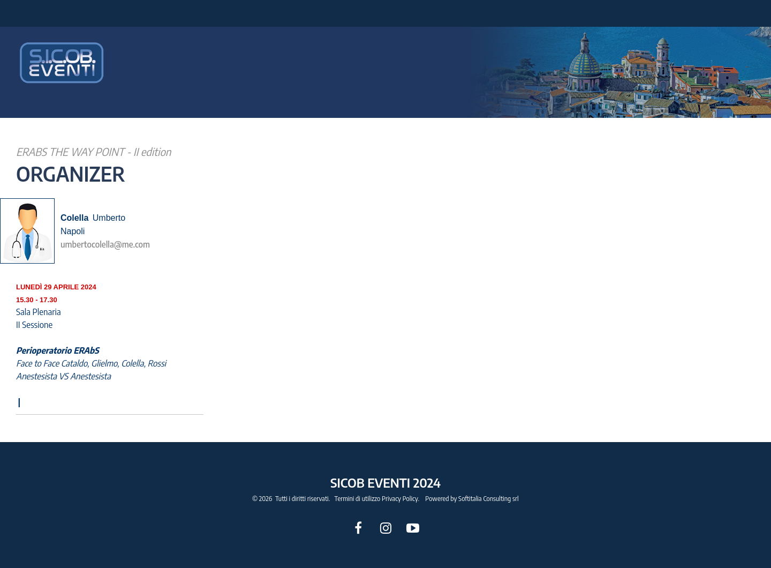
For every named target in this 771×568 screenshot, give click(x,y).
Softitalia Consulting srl (488, 499)
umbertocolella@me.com (105, 244)
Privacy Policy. (400, 499)
